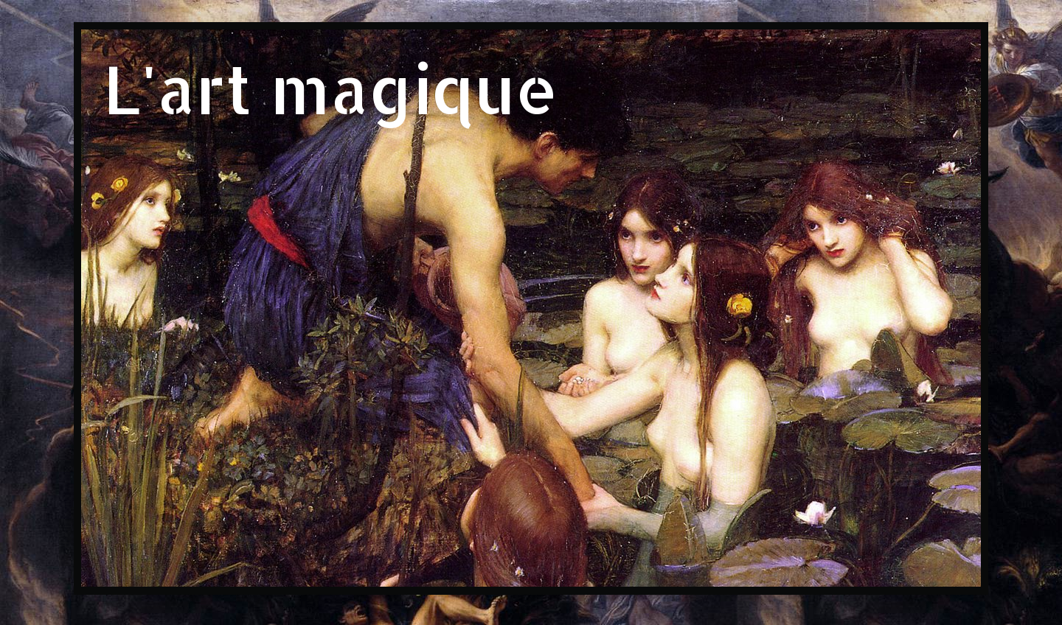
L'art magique (330, 88)
